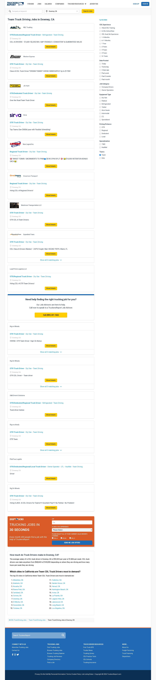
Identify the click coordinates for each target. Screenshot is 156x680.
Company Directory (53, 659)
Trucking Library (88, 653)
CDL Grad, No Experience (108, 34)
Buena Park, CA (19, 589)
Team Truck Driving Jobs (37, 620)
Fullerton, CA (56, 580)
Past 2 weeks (105, 76)
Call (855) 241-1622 (51, 315)
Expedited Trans (28, 234)
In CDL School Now (106, 31)
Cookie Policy (76, 674)
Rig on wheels (14, 425)
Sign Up (136, 4)
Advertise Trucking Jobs (20, 647)
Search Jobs (87, 11)
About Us (125, 647)
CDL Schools (87, 659)
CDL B (63, 538)
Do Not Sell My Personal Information (53, 674)
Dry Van (103, 98)
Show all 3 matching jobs (51, 352)
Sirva (25, 115)
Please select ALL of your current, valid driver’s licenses (69, 535)
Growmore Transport (30, 176)
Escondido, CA (18, 605)
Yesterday (104, 67)
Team (102, 155)
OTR (102, 127)
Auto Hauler (104, 110)
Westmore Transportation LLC (31, 205)
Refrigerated (104, 104)
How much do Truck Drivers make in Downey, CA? (34, 555)
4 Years (103, 53)
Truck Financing (127, 653)
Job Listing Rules (87, 674)
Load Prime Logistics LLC (18, 269)
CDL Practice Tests (89, 656)
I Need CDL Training (107, 28)
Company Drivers (106, 87)
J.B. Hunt (26, 86)
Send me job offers (72, 543)
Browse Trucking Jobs (54, 650)
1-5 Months (104, 37)
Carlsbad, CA (18, 593)
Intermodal (104, 113)
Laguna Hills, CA (58, 599)
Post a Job (50, 662)
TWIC (102, 144)
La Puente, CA (57, 596)
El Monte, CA (18, 602)
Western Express (29, 56)
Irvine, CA (55, 593)
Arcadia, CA (17, 586)
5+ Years (103, 56)
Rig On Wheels (15, 361)
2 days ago (104, 70)
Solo (102, 158)
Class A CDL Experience (60, 527)
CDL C (72, 538)
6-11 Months (104, 40)
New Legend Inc (28, 144)
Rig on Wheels (14, 326)
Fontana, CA (17, 608)
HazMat (103, 147)
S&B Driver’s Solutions (17, 395)
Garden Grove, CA (58, 583)
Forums (31, 4)
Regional (103, 130)
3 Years (103, 50)
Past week (104, 73)
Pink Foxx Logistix (16, 459)
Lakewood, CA (57, 602)
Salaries (48, 4)
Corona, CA (17, 596)
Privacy (37, 674)
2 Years (103, 47)
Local (102, 137)
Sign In (145, 4)
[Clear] (77, 11)
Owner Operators (106, 90)
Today (102, 64)
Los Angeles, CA (58, 608)
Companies (59, 4)
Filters (103, 20)
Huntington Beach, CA (60, 589)
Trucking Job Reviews (54, 656)
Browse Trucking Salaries (55, 653)
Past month (104, 79)
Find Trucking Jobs (53, 647)
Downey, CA (17, 599)
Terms (68, 674)
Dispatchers (126, 656)
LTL (101, 116)
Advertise (94, 4)
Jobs (39, 4)
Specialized (104, 120)
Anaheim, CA (18, 583)
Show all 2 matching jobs (51, 260)
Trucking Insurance (89, 662)
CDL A (54, 538)
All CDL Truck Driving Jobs (17, 620)
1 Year (102, 43)
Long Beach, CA (58, 605)
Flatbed (103, 101)
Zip (53, 519)
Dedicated (104, 133)
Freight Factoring (128, 650)
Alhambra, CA (18, 580)
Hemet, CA (56, 586)
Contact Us (15, 650)
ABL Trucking (27, 27)
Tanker (102, 107)
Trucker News (88, 650)
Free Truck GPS (88, 647)
